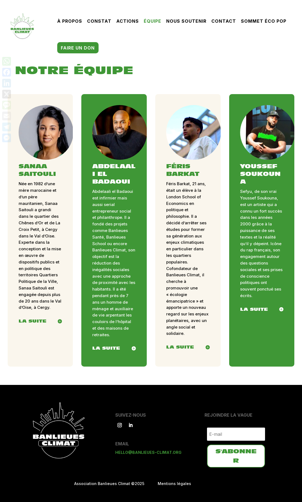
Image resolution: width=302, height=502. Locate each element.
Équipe (152, 21)
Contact (223, 21)
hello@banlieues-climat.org (148, 452)
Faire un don (78, 48)
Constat (99, 21)
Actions (127, 21)
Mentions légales (174, 483)
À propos (69, 21)
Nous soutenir (186, 21)
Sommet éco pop (263, 21)
